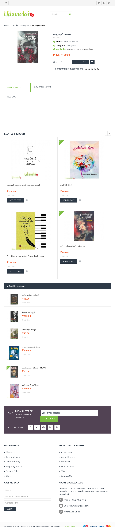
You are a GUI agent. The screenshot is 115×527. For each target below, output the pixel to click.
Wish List (64, 455)
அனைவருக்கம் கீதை (31, 346)
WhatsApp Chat (72, 505)
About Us (9, 446)
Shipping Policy (13, 460)
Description (14, 87)
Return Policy (12, 465)
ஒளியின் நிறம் (66, 185)
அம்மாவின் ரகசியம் (30, 295)
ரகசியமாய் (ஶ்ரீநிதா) (30, 385)
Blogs (8, 470)
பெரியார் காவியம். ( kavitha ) (34, 367)
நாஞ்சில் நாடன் (71, 41)
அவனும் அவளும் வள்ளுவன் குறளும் (23, 185)
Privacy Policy (12, 455)
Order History (67, 451)
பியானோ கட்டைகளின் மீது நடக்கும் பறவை (26, 256)
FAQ (62, 465)
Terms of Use (12, 451)
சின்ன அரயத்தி (28, 312)
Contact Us (65, 470)
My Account (66, 446)
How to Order (67, 460)
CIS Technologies (68, 520)
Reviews (11, 96)
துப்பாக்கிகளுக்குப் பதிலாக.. (72, 246)
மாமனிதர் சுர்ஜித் (29, 329)
